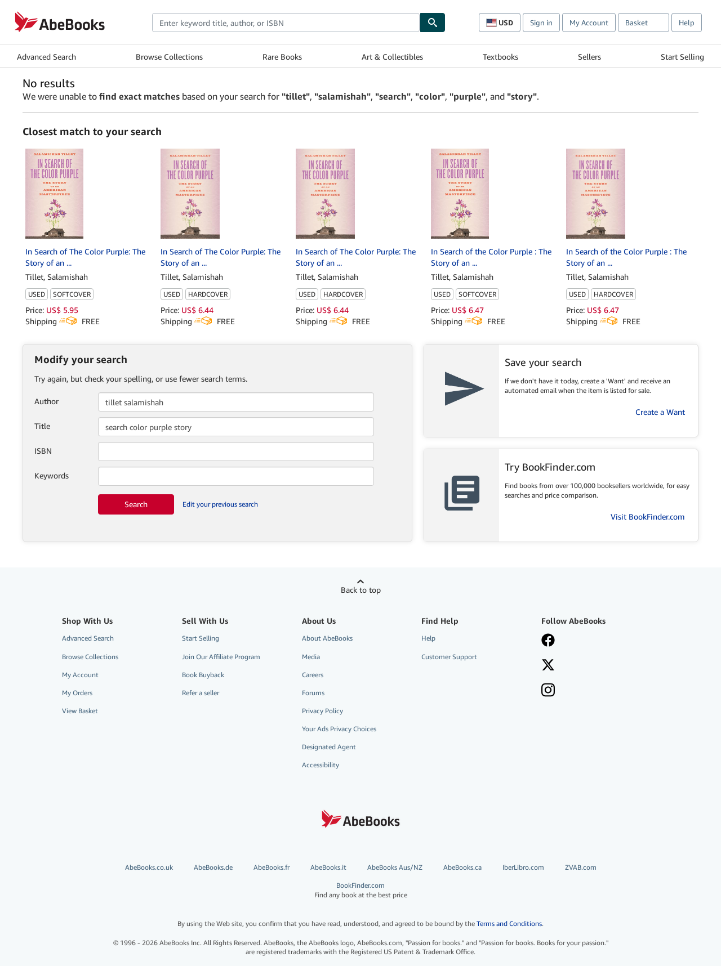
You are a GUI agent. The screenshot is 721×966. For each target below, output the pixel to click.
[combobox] (286, 22)
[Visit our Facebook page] (548, 641)
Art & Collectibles (392, 56)
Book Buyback (203, 674)
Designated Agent (329, 747)
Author (46, 401)
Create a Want (660, 412)
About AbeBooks (327, 638)
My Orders (77, 692)
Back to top (361, 589)
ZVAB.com (581, 867)
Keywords (51, 475)
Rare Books (282, 56)
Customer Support (449, 656)
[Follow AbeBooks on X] (548, 666)
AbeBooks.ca (462, 867)
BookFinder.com (360, 890)
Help (687, 22)
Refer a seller (200, 692)
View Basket (80, 710)
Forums (313, 692)
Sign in (541, 22)
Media (311, 656)
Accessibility (320, 765)
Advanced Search (46, 56)
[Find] (432, 22)
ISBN (43, 450)
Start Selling (682, 56)
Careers (312, 674)
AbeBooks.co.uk (149, 867)
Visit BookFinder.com (648, 516)
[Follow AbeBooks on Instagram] (548, 691)
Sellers (589, 56)
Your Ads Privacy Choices (339, 728)
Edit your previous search (220, 504)
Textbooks (500, 56)
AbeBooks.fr (271, 867)
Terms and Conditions (509, 923)
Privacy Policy (322, 710)
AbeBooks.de (213, 867)
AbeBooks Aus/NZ (394, 867)
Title (42, 426)
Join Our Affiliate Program (221, 656)
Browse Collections (169, 56)
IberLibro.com (523, 867)
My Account (588, 22)
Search (136, 504)
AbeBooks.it (328, 867)
